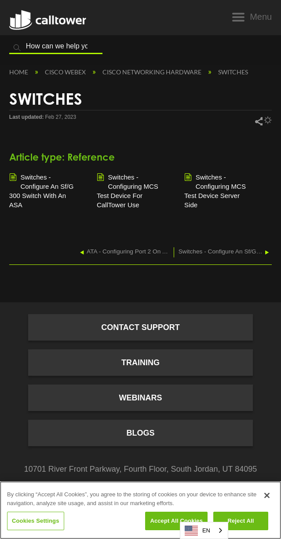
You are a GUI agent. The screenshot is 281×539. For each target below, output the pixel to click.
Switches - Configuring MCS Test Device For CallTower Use (127, 190)
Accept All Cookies (176, 520)
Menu (261, 17)
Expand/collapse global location (267, 70)
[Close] (267, 495)
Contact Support (140, 327)
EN (197, 530)
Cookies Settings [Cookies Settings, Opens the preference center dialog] (35, 520)
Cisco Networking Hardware (152, 72)
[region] (140, 510)
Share (258, 121)
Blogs (140, 433)
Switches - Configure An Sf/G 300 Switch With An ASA (41, 190)
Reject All (240, 520)
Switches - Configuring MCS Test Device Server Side (215, 190)
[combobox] (204, 530)
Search (17, 48)
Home (19, 72)
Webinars (140, 397)
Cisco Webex (66, 72)
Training (140, 362)
